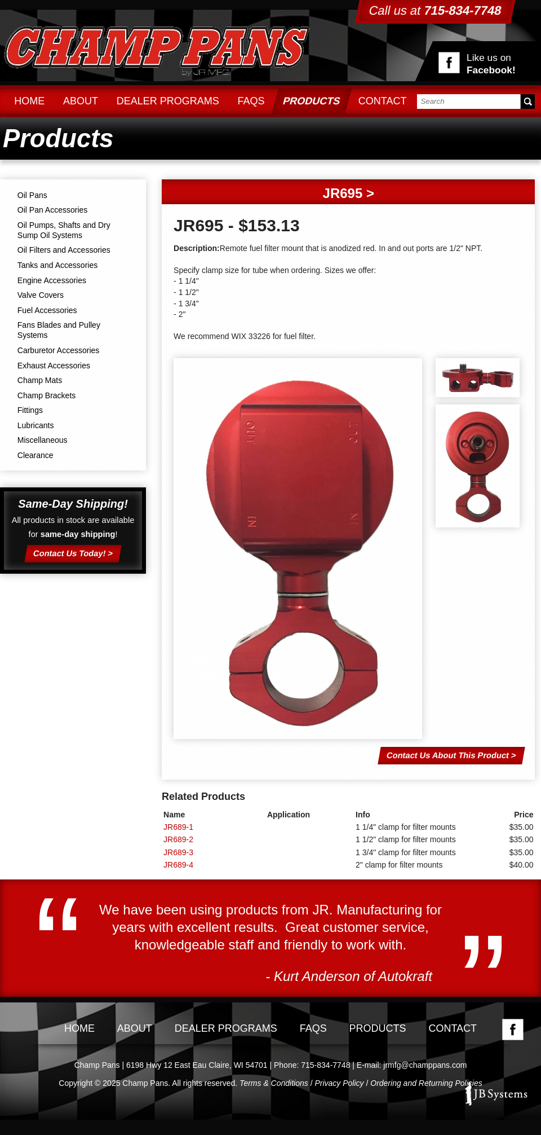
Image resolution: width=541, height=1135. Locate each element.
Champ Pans (156, 49)
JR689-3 (178, 852)
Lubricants (35, 425)
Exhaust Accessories (53, 365)
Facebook (513, 1029)
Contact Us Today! (70, 552)
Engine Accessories (51, 280)
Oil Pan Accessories (52, 209)
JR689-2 (178, 839)
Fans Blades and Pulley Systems (58, 330)
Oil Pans (32, 195)
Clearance (35, 455)
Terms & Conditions (274, 1083)
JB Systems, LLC (496, 1094)
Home (29, 101)
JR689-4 (178, 864)
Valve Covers (40, 295)
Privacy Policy (338, 1083)
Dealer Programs (168, 101)
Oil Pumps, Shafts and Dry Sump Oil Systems (63, 230)
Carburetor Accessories (58, 350)
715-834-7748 (325, 1065)
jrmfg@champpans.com (425, 1065)
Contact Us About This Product (447, 754)
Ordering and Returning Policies (426, 1083)
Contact (382, 101)
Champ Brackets (46, 395)
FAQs (250, 101)
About (80, 101)
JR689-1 (178, 827)
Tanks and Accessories (57, 265)
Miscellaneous (42, 440)
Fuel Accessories (47, 310)
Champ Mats (39, 380)
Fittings (30, 410)
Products (312, 101)
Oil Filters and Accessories (63, 249)
